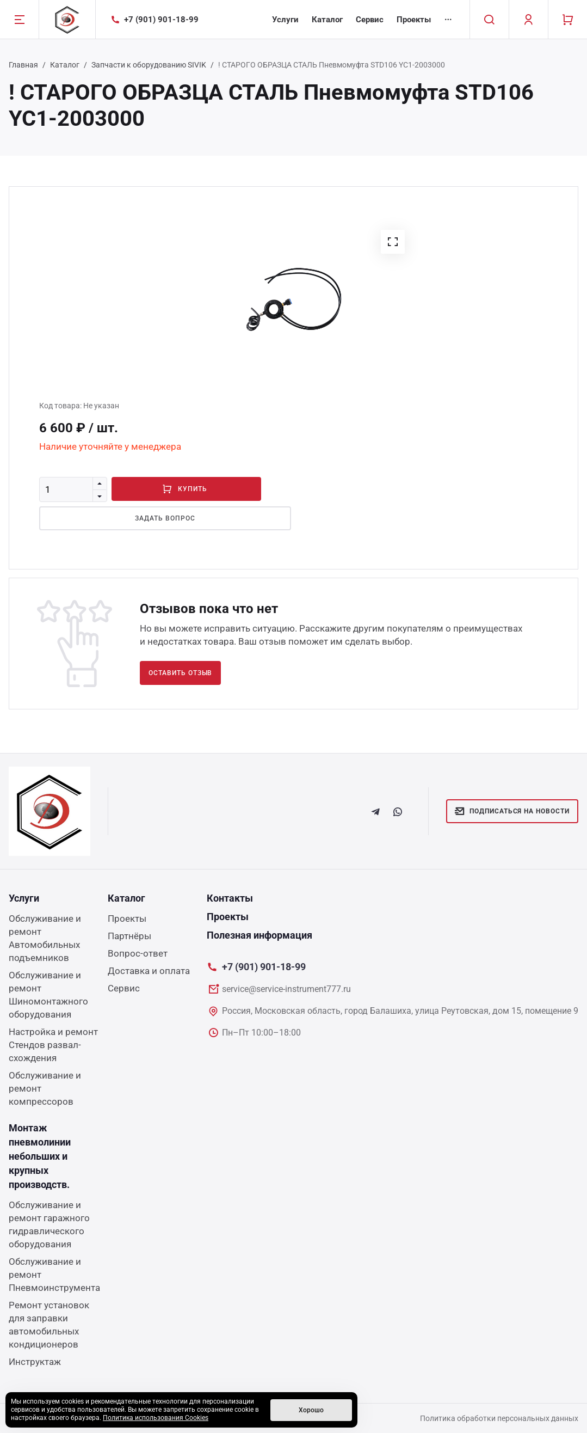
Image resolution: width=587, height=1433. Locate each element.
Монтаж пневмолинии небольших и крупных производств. (40, 1156)
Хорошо (311, 1410)
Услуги (285, 20)
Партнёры (129, 935)
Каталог (327, 20)
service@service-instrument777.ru (286, 989)
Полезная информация (259, 935)
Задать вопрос (150, 518)
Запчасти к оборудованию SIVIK (148, 64)
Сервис (370, 20)
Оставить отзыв (180, 673)
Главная (23, 64)
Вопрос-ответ (138, 953)
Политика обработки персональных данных (499, 1418)
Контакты (230, 898)
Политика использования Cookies (155, 1418)
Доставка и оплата (149, 970)
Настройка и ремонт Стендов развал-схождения (53, 1044)
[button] (393, 242)
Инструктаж (35, 1361)
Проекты (414, 20)
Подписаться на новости (512, 811)
